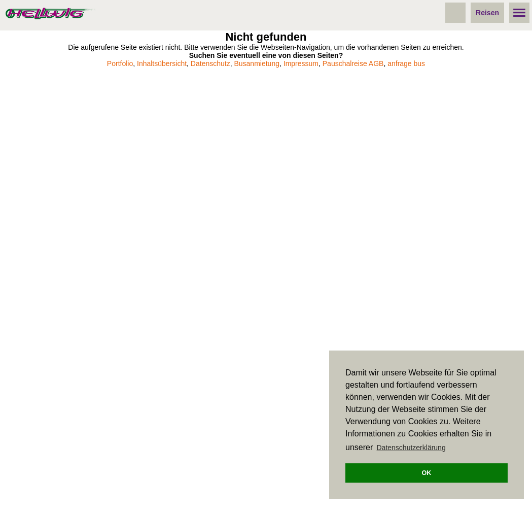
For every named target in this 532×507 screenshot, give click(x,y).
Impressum (300, 63)
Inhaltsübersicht (162, 63)
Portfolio (120, 63)
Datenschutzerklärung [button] (411, 447)
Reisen (487, 13)
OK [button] (427, 473)
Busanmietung (256, 63)
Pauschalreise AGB (353, 63)
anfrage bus (406, 63)
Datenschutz (210, 63)
